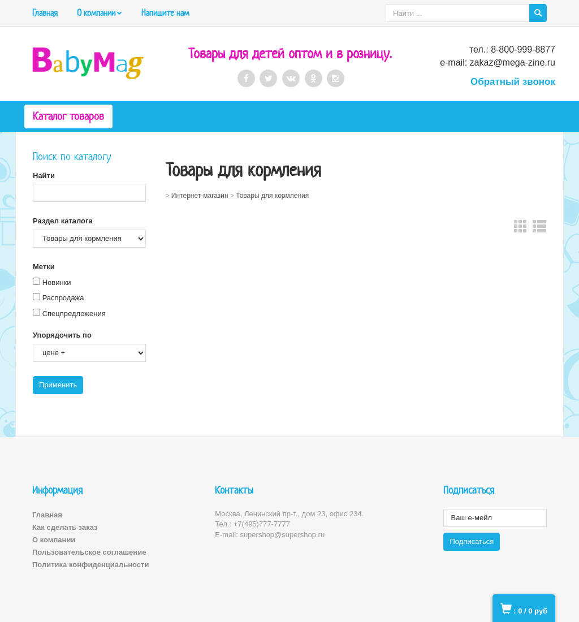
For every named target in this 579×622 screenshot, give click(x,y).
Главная (45, 13)
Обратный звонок (512, 81)
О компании (96, 13)
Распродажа (63, 297)
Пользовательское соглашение (89, 552)
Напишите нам (165, 13)
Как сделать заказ (65, 527)
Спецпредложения (74, 313)
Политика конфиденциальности (90, 564)
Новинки (56, 282)
